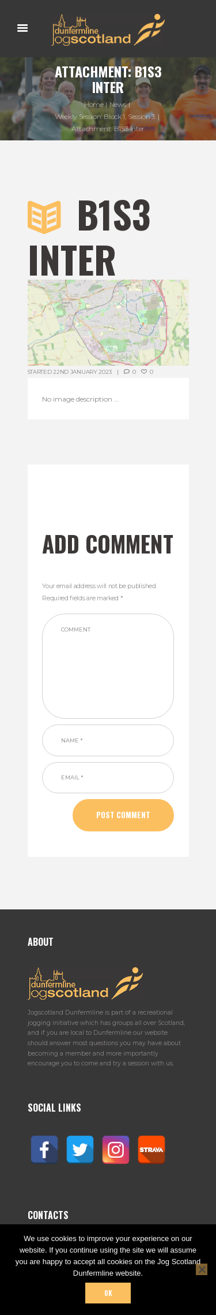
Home (94, 104)
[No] (201, 1269)
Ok (108, 1293)
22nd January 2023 (82, 372)
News (118, 104)
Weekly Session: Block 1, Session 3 (105, 116)
